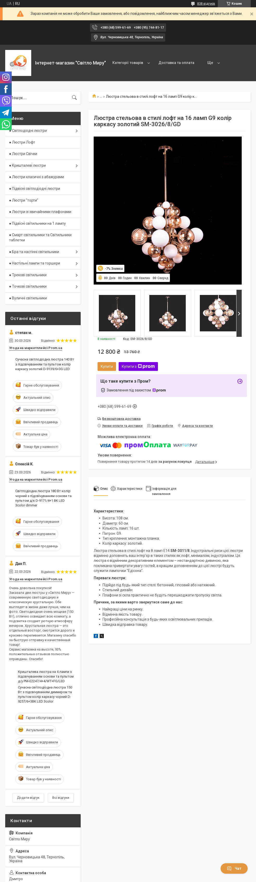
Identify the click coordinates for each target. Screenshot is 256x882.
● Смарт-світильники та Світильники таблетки (40, 237)
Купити (107, 366)
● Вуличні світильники (28, 298)
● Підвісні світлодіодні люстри (34, 188)
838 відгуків (206, 3)
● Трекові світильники (28, 275)
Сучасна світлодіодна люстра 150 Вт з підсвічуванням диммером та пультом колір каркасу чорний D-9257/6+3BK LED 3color (45, 694)
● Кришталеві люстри (27, 165)
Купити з (138, 366)
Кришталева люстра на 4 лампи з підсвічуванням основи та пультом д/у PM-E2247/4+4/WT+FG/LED (46, 676)
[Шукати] (74, 98)
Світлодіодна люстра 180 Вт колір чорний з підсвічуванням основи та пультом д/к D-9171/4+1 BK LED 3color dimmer (43, 498)
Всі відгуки (60, 798)
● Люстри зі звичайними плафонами (40, 212)
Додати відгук (28, 798)
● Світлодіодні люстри (28, 130)
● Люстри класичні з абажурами (36, 177)
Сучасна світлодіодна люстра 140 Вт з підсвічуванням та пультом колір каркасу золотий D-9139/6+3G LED (44, 364)
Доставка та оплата (176, 63)
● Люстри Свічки (23, 154)
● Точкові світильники (28, 286)
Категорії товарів (127, 63)
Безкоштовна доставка (121, 419)
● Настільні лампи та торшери (34, 263)
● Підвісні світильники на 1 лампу (37, 223)
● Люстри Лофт (22, 142)
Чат (234, 868)
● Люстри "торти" (23, 200)
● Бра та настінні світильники (34, 252)
